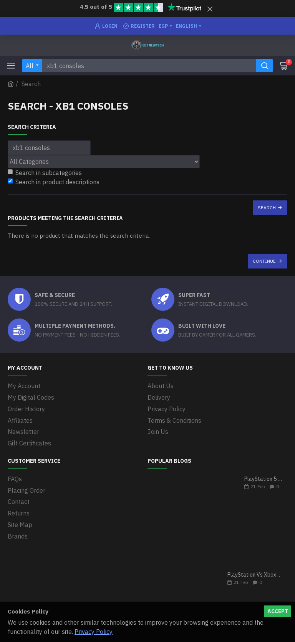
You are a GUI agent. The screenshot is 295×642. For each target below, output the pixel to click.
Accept (277, 611)
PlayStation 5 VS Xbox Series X (263, 477)
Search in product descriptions (53, 182)
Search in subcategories (45, 173)
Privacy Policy (94, 631)
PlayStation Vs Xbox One (254, 573)
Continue (264, 261)
